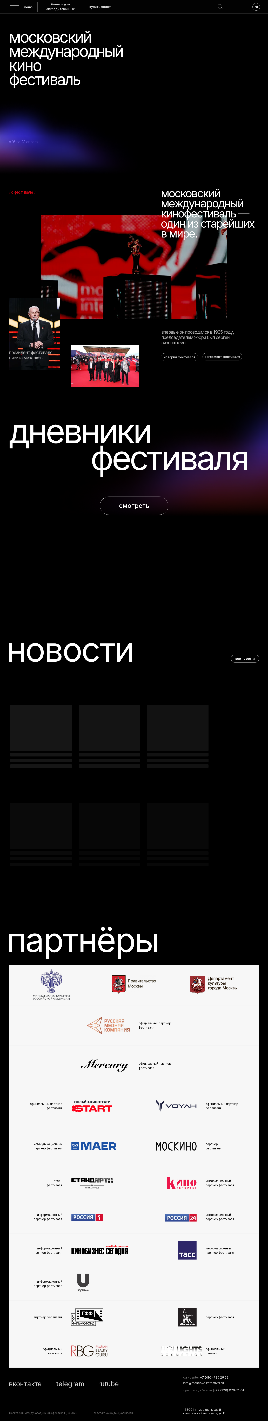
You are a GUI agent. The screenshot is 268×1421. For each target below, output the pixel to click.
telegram (70, 1384)
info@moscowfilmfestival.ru (203, 1383)
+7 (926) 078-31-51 (229, 1390)
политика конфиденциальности (113, 1413)
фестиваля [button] (169, 457)
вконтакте (25, 1384)
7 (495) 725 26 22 (215, 1377)
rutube (108, 1384)
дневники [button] (80, 431)
